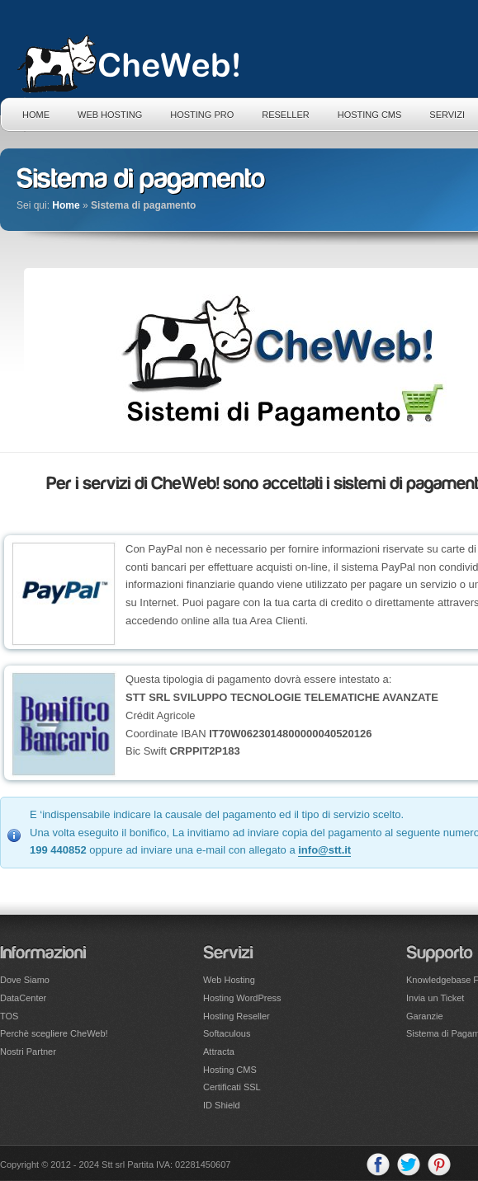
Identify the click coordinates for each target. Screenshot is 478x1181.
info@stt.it (324, 850)
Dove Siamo (25, 980)
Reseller (285, 115)
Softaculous (226, 1033)
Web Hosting (110, 115)
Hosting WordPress (242, 998)
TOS (9, 1016)
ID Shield (221, 1105)
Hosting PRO (202, 115)
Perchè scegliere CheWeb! (54, 1033)
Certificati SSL (232, 1087)
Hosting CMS (370, 115)
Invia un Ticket (435, 998)
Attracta (218, 1051)
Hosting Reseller (236, 1016)
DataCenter (23, 998)
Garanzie (424, 1016)
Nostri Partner (28, 1051)
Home (36, 115)
